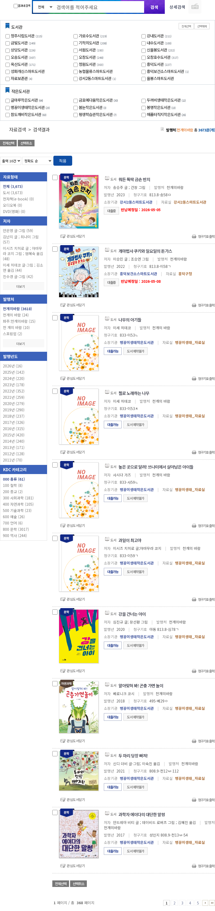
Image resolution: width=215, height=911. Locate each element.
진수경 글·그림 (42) (18, 276)
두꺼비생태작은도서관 (167, 100)
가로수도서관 (89, 35)
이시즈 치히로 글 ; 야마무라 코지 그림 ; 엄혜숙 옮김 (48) (23, 253)
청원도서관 (87, 64)
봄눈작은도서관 (93, 107)
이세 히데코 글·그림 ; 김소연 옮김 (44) (23, 267)
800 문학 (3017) (16, 529)
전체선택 (186, 26)
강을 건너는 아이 (132, 614)
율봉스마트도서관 (160, 78)
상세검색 (177, 7)
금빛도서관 (19, 42)
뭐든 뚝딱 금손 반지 (134, 179)
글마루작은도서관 (27, 100)
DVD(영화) (14, 211)
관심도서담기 (76, 236)
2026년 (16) (12, 365)
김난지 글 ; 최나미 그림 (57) (21, 239)
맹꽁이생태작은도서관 (31, 107)
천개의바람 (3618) (17, 308)
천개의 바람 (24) (16, 315)
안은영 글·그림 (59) (18, 230)
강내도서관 (155, 35)
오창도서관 (87, 57)
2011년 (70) (12, 460)
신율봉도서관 (157, 50)
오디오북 (12, 205)
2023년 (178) (14, 384)
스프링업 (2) (12, 333)
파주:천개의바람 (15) (19, 321)
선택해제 (202, 26)
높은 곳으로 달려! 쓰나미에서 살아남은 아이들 (155, 467)
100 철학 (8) (13, 485)
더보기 (23, 286)
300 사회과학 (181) (18, 497)
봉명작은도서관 (162, 107)
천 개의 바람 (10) (16, 327)
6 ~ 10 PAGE (205, 903)
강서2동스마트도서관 (95, 78)
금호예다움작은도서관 (99, 100)
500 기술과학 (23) (17, 510)
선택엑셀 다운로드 (196, 143)
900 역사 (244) (15, 535)
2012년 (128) (14, 453)
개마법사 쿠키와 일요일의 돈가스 (145, 251)
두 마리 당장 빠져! (133, 755)
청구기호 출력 (206, 236)
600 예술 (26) (14, 516)
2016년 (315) (14, 428)
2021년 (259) (14, 397)
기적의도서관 (89, 42)
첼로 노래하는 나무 (133, 393)
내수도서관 (155, 42)
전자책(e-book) (18, 198)
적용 (63, 161)
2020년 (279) (14, 403)
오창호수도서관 (159, 57)
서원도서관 (87, 50)
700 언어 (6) (13, 523)
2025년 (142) (14, 372)
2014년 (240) (14, 441)
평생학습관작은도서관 (98, 114)
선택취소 (26, 143)
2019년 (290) (14, 409)
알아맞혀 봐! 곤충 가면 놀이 (140, 685)
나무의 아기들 (129, 319)
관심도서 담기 (121, 143)
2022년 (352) (14, 391)
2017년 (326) (14, 422)
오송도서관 (19, 57)
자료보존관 (19, 78)
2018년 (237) (14, 416)
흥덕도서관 (155, 64)
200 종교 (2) (13, 491)
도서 (13, 192)
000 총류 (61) (14, 479)
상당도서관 (19, 50)
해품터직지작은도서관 (167, 114)
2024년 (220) (14, 378)
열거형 (200, 160)
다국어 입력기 (194, 7)
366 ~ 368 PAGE (212, 903)
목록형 (208, 160)
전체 (13, 186)
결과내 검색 (22, 5)
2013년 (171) (14, 447)
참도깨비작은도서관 (29, 114)
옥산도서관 (19, 64)
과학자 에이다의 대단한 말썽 (141, 814)
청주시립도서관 (23, 35)
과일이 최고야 (129, 540)
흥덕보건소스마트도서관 (165, 71)
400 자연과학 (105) (18, 504)
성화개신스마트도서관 (28, 71)
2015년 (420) (14, 434)
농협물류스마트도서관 (96, 71)
